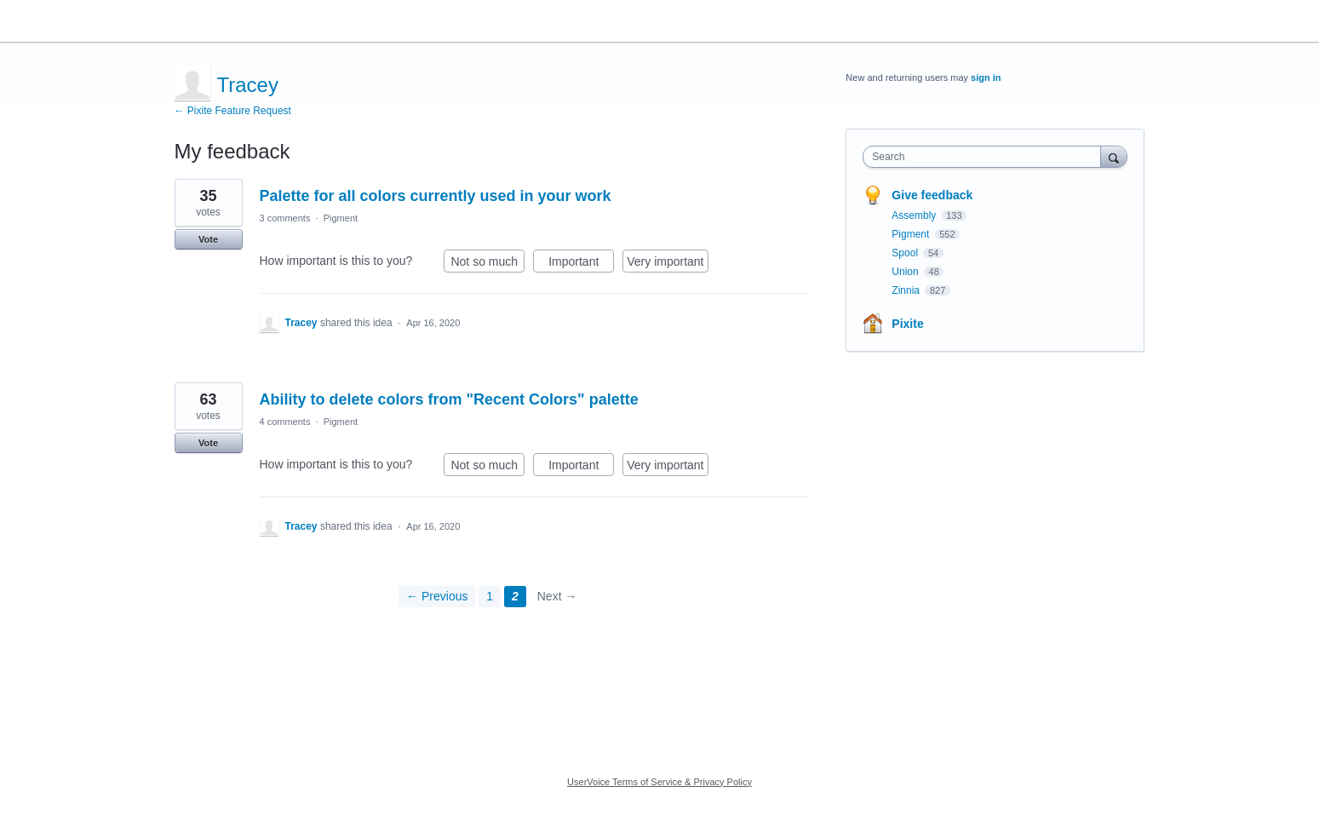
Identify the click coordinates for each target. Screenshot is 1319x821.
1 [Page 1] (489, 596)
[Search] (1113, 156)
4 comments (285, 421)
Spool (906, 253)
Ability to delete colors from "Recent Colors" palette (449, 399)
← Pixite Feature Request (233, 111)
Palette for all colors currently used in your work (435, 195)
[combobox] (985, 157)
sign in (986, 77)
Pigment (341, 218)
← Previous (436, 596)
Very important (667, 264)
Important (581, 264)
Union (906, 272)
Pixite (907, 323)
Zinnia (907, 290)
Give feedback (932, 195)
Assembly (915, 215)
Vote (208, 239)
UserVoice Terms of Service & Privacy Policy (659, 782)
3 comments (285, 218)
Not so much (487, 264)
